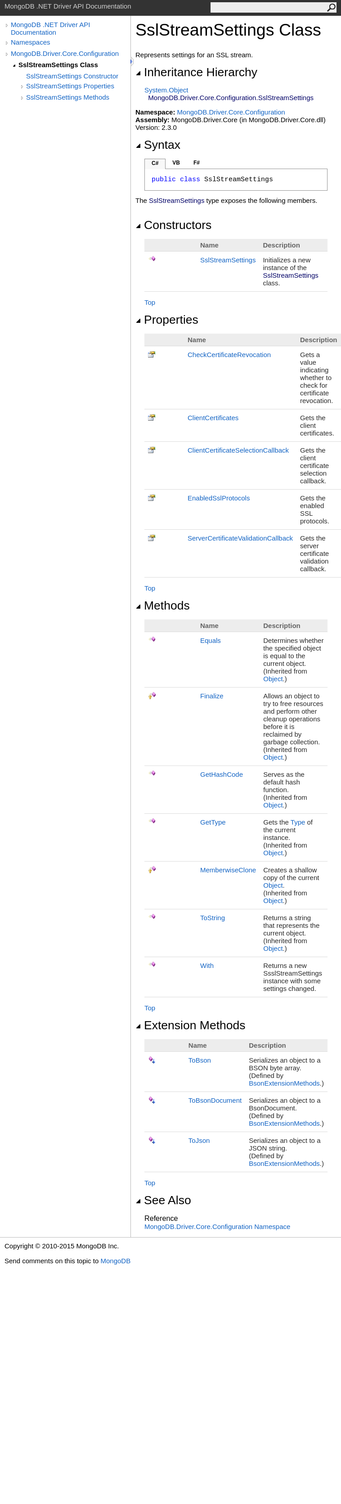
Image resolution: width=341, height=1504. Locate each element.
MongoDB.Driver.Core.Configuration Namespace (217, 1226)
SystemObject (166, 90)
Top (149, 302)
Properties (166, 319)
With (207, 965)
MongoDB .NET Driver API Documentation (50, 28)
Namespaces (30, 42)
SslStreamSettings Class (58, 65)
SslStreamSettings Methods (67, 97)
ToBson (199, 1060)
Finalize (212, 696)
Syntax (157, 144)
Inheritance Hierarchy (196, 72)
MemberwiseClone (228, 870)
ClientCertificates (213, 418)
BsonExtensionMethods (284, 1083)
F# (196, 163)
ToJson (199, 1140)
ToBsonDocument (215, 1100)
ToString (212, 918)
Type (298, 822)
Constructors (173, 225)
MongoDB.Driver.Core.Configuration (65, 53)
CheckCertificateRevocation (229, 354)
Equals (210, 640)
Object (273, 679)
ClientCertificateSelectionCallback (238, 450)
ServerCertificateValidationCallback (240, 538)
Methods (162, 605)
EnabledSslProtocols (219, 498)
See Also (163, 1200)
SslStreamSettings (228, 260)
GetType (213, 822)
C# (155, 163)
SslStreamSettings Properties (70, 86)
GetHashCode (221, 774)
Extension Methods (190, 1025)
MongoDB (115, 1261)
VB (176, 163)
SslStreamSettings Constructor (72, 76)
